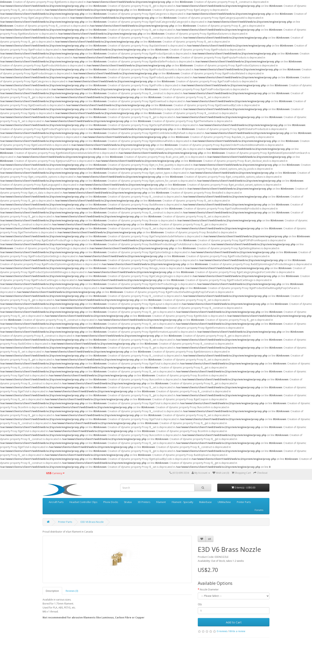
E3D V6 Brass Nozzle (92, 522)
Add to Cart (234, 622)
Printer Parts (244, 502)
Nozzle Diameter (209, 589)
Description (52, 591)
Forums (259, 510)
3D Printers (144, 502)
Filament (161, 502)
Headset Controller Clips (83, 502)
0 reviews (222, 631)
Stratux (128, 502)
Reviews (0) (72, 591)
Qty (200, 604)
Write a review (237, 631)
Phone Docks (110, 502)
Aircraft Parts (56, 502)
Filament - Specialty (182, 502)
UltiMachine (224, 502)
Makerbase (205, 502)
